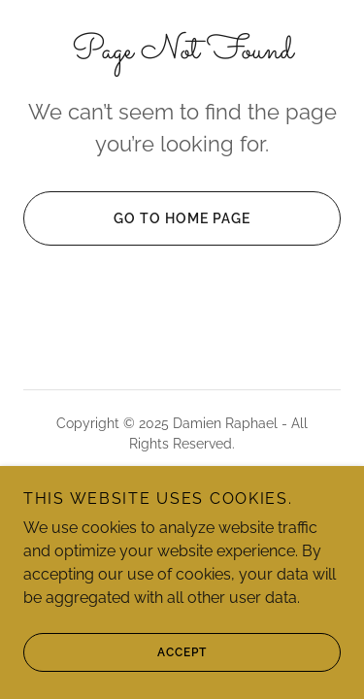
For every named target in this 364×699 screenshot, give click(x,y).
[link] (182, 511)
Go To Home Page (136, 218)
